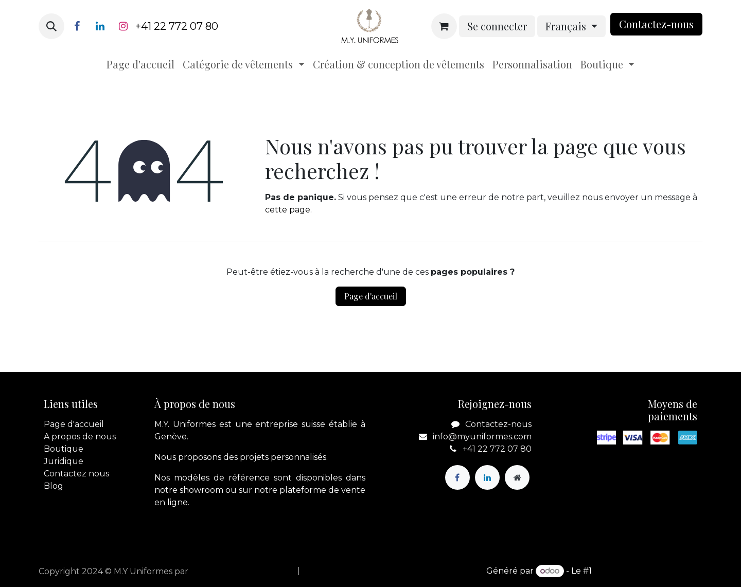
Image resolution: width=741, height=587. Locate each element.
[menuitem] (140, 64)
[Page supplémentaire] (517, 477)
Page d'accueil (370, 296)
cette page (287, 210)
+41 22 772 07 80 (176, 26)
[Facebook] (76, 26)
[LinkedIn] (100, 26)
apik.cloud (211, 571)
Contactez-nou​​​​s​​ (656, 24)
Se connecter (497, 26)
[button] (51, 26)
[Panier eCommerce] (444, 26)
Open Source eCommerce (648, 571)
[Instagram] (123, 26)
